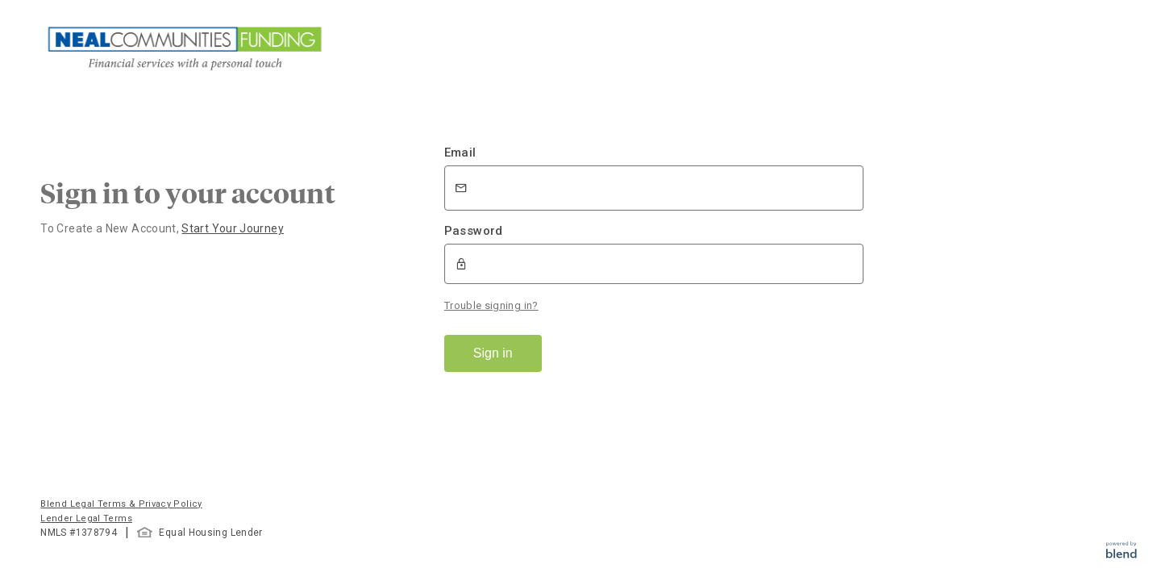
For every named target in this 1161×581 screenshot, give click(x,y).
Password (473, 231)
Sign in (493, 353)
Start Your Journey (232, 228)
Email (460, 152)
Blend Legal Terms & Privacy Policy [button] (121, 504)
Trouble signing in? (491, 305)
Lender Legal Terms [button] (85, 518)
